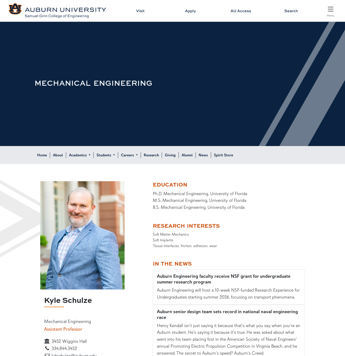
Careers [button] (128, 155)
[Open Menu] (331, 11)
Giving (170, 155)
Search (291, 10)
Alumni (187, 155)
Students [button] (104, 155)
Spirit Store (223, 155)
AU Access (240, 10)
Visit (140, 10)
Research (151, 155)
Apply (190, 10)
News (203, 155)
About (58, 155)
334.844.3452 (60, 348)
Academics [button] (78, 155)
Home (42, 155)
